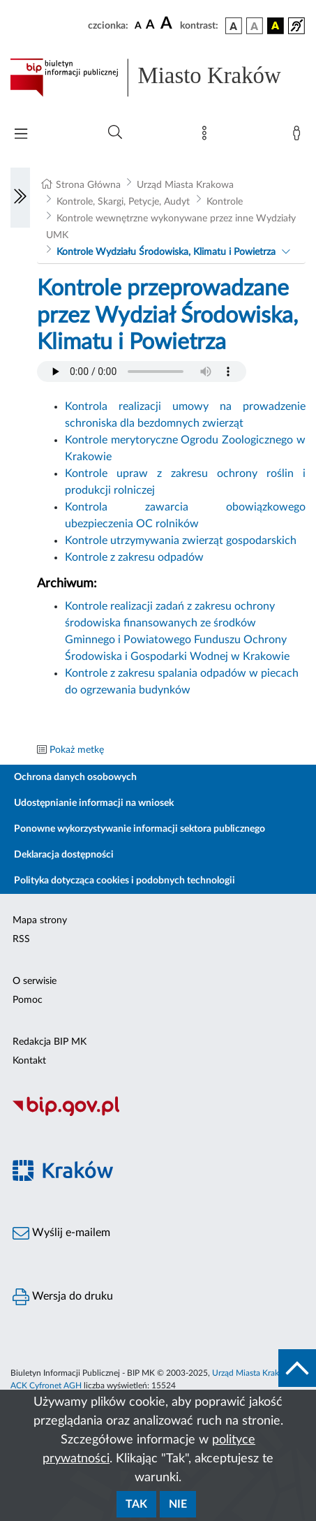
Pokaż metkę (77, 750)
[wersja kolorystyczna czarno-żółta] (275, 26)
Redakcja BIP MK (49, 1042)
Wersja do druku (63, 1296)
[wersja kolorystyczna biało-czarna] (255, 26)
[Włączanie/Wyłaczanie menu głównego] (20, 135)
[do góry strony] (297, 1368)
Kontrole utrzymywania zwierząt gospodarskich (180, 540)
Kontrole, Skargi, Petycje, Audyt (123, 202)
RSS (21, 939)
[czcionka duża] (168, 23)
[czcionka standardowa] (138, 25)
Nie (178, 1504)
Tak (136, 1504)
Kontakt (29, 1061)
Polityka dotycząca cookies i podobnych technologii (124, 881)
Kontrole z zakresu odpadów (134, 557)
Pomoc (28, 1000)
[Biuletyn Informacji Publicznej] (158, 1114)
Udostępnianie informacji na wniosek (94, 803)
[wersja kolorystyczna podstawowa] (234, 26)
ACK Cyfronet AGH (46, 1385)
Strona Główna (88, 185)
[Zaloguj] (299, 136)
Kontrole (224, 202)
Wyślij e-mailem (61, 1233)
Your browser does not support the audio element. (141, 371)
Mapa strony (40, 920)
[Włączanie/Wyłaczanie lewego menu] (20, 198)
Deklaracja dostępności (64, 855)
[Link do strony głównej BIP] (158, 77)
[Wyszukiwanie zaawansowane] (115, 133)
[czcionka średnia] (150, 25)
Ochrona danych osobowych (75, 777)
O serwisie (35, 981)
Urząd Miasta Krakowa (185, 185)
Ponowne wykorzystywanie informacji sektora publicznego (139, 829)
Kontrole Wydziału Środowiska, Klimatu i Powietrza (166, 252)
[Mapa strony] (207, 136)
